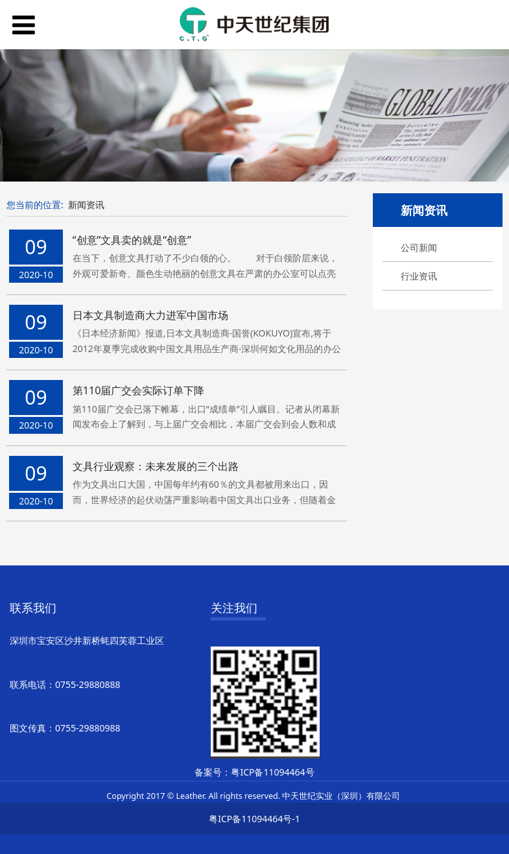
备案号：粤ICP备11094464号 (254, 772)
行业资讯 (419, 276)
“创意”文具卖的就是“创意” (132, 240)
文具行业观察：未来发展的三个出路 (156, 466)
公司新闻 (419, 247)
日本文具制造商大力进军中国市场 (150, 315)
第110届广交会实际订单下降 (139, 390)
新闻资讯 (86, 204)
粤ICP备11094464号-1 (254, 818)
